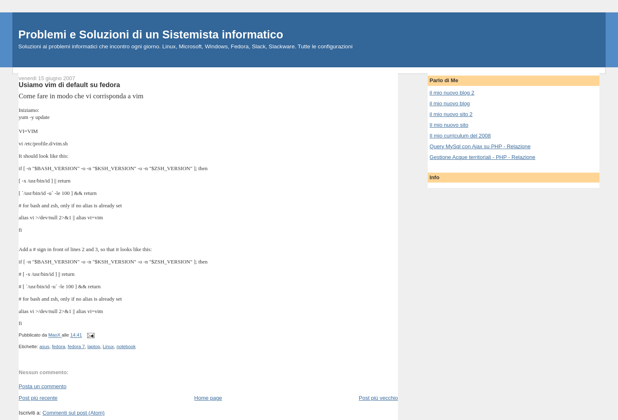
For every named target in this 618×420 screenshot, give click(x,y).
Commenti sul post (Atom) (73, 413)
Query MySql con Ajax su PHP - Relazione (480, 146)
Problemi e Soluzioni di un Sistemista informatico (150, 34)
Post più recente (38, 398)
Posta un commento (42, 386)
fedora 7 (76, 346)
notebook (125, 346)
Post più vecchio (378, 398)
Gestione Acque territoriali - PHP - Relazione (482, 157)
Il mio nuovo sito (449, 125)
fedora (58, 346)
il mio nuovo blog (450, 103)
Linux (108, 346)
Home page (208, 398)
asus (45, 346)
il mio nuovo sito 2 (451, 114)
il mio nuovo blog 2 (452, 93)
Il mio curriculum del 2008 (460, 136)
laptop (94, 346)
